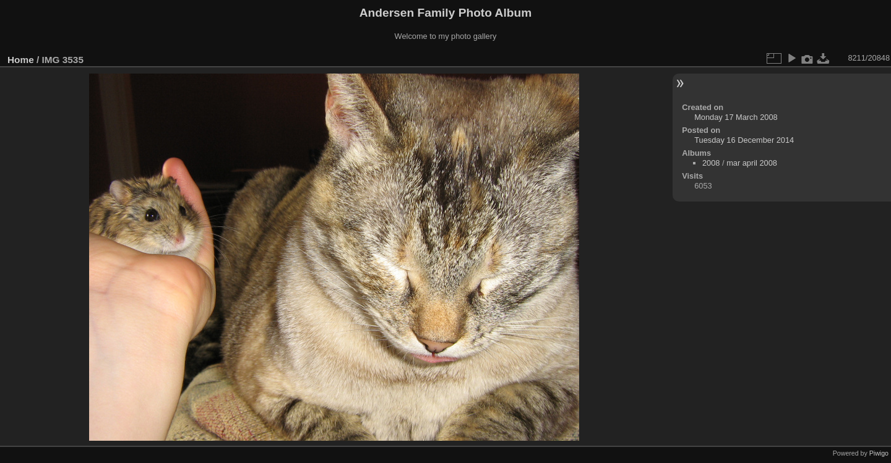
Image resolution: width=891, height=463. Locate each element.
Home (20, 59)
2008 (711, 163)
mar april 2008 (751, 163)
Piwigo (879, 453)
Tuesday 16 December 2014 (744, 140)
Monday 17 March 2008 (735, 117)
